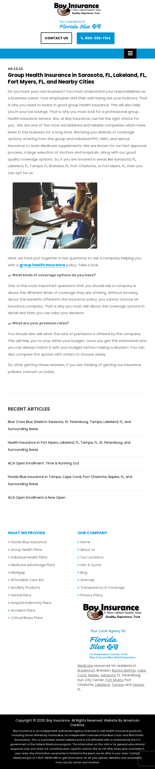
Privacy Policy (91, 595)
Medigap (18, 572)
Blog (83, 572)
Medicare (85, 665)
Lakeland (102, 684)
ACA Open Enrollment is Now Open (36, 497)
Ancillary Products (25, 587)
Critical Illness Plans (27, 617)
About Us (87, 549)
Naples (93, 675)
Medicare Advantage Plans (33, 565)
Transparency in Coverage (102, 587)
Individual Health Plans (29, 557)
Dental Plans (21, 595)
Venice (138, 684)
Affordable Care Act (27, 580)
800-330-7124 (97, 38)
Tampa (117, 684)
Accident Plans (23, 610)
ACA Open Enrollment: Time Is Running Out (43, 463)
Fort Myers (114, 680)
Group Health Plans (26, 549)
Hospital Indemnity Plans (31, 602)
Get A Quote (90, 565)
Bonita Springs (123, 670)
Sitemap (87, 580)
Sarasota (108, 675)
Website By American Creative (105, 722)
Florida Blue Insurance (29, 542)
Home (85, 542)
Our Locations (91, 557)
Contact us (56, 38)
